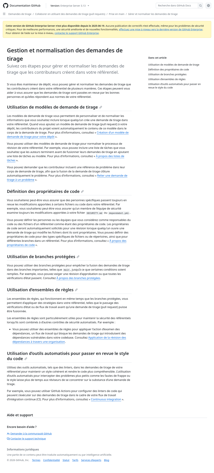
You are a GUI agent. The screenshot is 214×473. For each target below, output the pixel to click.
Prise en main (116, 14)
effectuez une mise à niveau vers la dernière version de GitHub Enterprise (160, 29)
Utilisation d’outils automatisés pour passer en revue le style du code (68, 355)
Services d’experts (91, 460)
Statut (66, 460)
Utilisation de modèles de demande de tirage (54, 107)
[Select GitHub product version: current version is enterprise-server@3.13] (70, 5)
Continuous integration (106, 399)
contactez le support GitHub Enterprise (76, 33)
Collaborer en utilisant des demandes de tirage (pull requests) (70, 14)
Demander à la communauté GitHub (29, 433)
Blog (106, 460)
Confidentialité (51, 460)
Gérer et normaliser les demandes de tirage (153, 14)
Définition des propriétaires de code (45, 191)
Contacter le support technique (26, 438)
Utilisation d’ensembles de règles (42, 289)
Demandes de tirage (19, 14)
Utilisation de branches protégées (43, 256)
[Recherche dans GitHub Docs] (177, 5)
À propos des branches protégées (78, 278)
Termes (36, 460)
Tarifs (75, 460)
